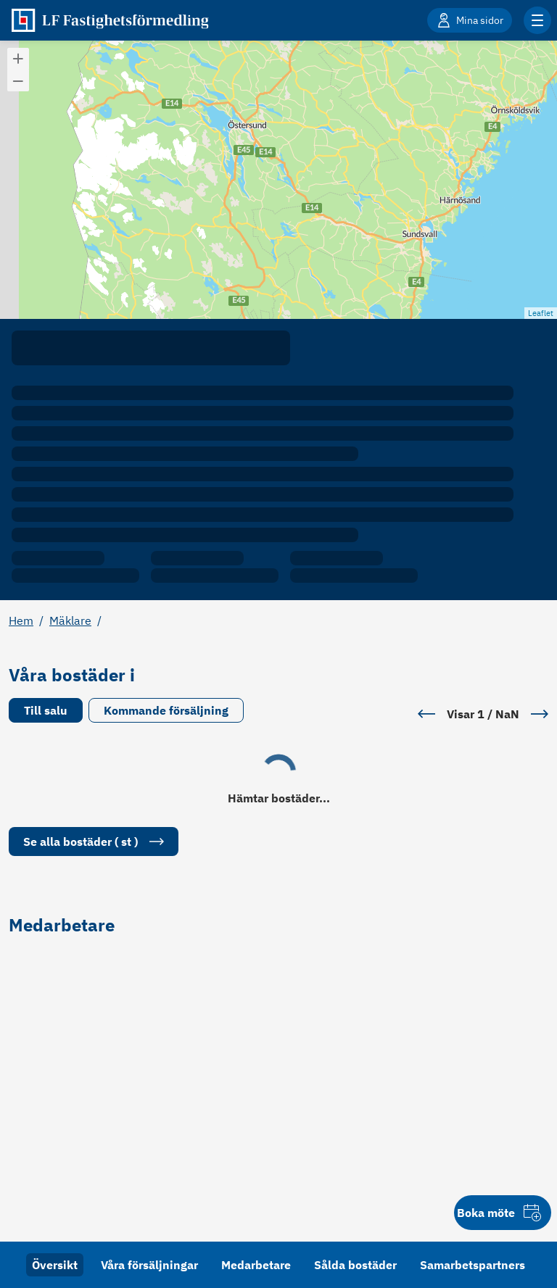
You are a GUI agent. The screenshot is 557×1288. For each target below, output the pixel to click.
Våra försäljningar (149, 1265)
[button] (18, 59)
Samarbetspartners (472, 1265)
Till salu (45, 710)
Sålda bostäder (355, 1265)
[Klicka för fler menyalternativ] (537, 20)
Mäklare (70, 620)
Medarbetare (256, 1265)
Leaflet (540, 313)
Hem (21, 620)
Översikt (55, 1265)
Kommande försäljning (166, 710)
